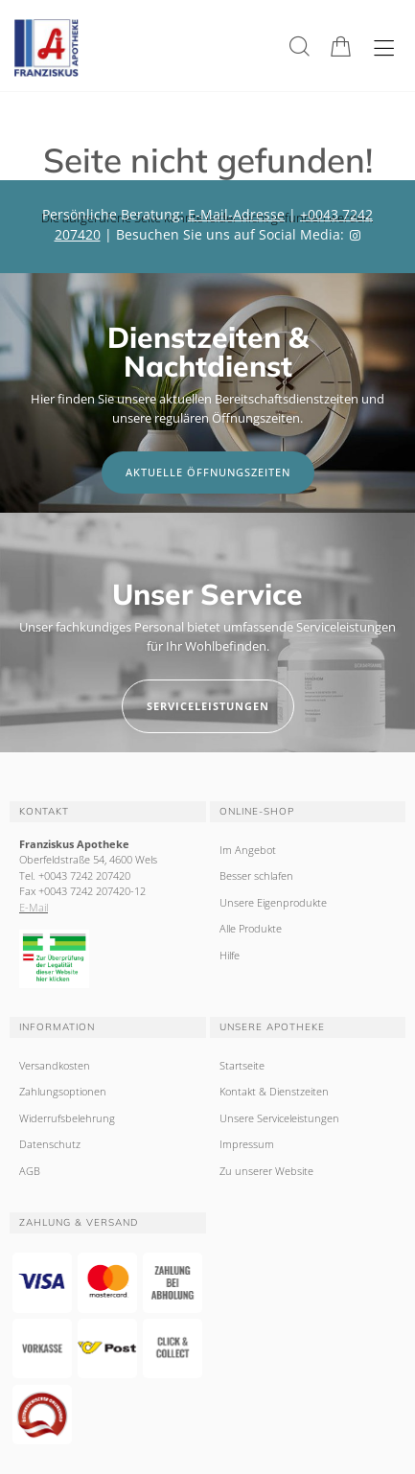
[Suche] (299, 46)
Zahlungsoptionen (62, 1091)
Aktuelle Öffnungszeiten (208, 472)
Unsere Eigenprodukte (273, 902)
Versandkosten (54, 1065)
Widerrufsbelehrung (67, 1118)
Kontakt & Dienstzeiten (274, 1091)
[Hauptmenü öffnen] (384, 48)
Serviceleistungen (208, 706)
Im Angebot (247, 849)
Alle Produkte (250, 928)
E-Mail (33, 907)
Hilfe (229, 955)
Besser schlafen (256, 875)
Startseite (242, 1065)
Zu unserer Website (266, 1170)
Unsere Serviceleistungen (279, 1118)
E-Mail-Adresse (236, 214)
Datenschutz (50, 1144)
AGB (29, 1170)
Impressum (246, 1144)
